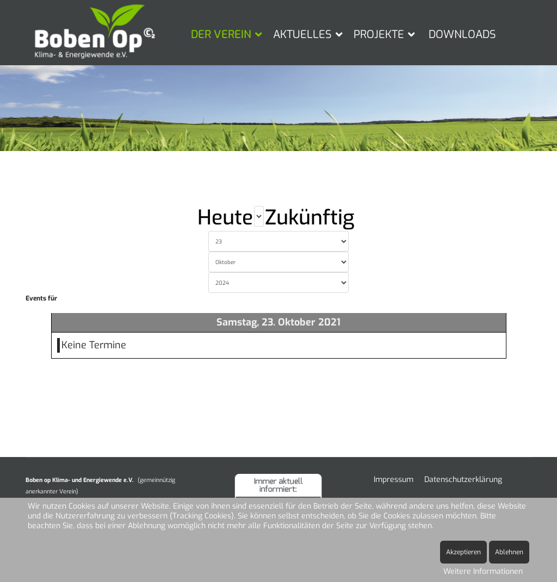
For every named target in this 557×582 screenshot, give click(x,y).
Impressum (393, 479)
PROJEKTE (379, 34)
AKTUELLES (302, 34)
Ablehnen (509, 552)
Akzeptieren (463, 552)
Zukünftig (310, 217)
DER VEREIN (221, 34)
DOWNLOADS (462, 34)
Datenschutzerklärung (463, 479)
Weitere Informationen (483, 571)
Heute (225, 217)
